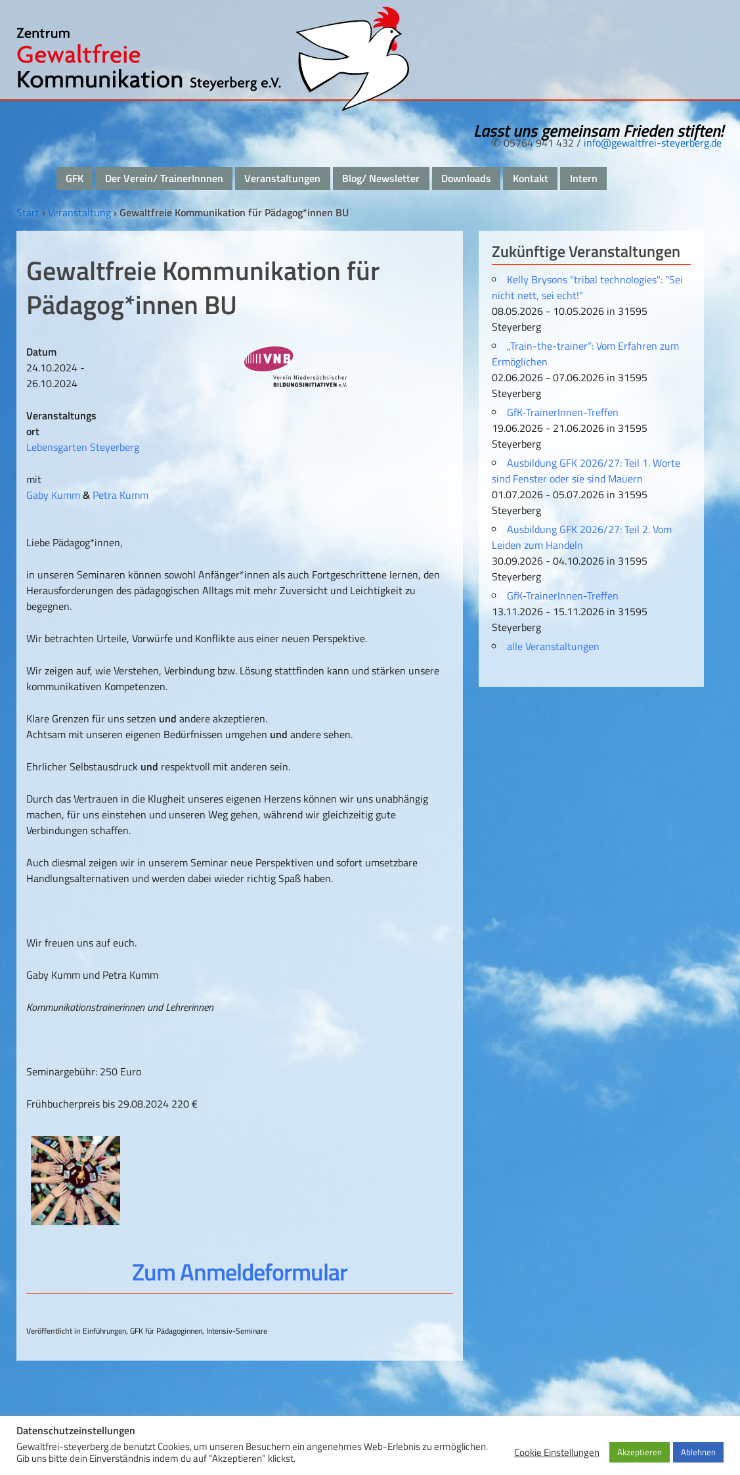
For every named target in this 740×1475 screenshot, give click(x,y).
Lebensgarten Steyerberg (82, 447)
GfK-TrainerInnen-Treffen (563, 412)
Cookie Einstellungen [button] (556, 1453)
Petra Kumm (120, 495)
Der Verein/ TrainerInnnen (164, 178)
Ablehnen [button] (698, 1452)
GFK (74, 178)
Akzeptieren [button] (639, 1452)
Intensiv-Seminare (236, 1330)
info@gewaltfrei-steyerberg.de (653, 143)
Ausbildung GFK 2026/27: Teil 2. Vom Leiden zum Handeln (582, 537)
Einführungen (104, 1330)
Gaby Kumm (53, 495)
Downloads (466, 178)
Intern (584, 178)
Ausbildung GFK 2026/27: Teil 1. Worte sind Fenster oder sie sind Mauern (586, 470)
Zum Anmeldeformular (239, 1271)
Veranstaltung (79, 212)
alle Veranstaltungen (553, 646)
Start (27, 212)
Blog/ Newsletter (381, 178)
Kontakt (530, 178)
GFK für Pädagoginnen (166, 1330)
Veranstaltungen (282, 178)
